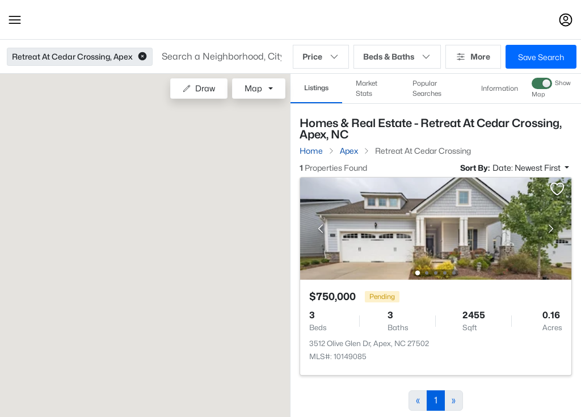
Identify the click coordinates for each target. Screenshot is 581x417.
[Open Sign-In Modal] (565, 20)
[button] (15, 20)
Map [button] (253, 88)
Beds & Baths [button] (397, 57)
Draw (199, 88)
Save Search (541, 57)
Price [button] (320, 57)
